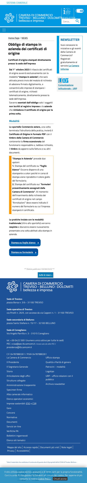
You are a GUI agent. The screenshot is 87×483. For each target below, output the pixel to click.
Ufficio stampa (53, 357)
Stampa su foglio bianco (23, 242)
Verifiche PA (12, 431)
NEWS (25, 38)
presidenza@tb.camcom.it (19, 347)
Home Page (13, 38)
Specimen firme (14, 389)
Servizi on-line (14, 426)
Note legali (66, 447)
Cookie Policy (44, 478)
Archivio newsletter (55, 384)
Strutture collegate (16, 380)
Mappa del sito (14, 447)
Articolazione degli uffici (18, 376)
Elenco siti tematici (16, 440)
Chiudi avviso (60, 478)
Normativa (12, 417)
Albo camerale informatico (19, 394)
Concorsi (11, 412)
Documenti (12, 422)
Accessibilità (23, 450)
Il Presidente (13, 362)
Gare (9, 408)
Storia (10, 371)
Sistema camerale (17, 2)
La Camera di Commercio (19, 357)
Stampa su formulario (22, 252)
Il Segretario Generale (17, 366)
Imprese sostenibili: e (21, 403)
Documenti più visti (49, 447)
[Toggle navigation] (4, 30)
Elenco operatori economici (20, 399)
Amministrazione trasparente (21, 385)
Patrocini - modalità (55, 366)
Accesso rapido (31, 447)
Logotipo (50, 371)
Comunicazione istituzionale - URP (67, 84)
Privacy (10, 450)
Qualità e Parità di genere (58, 362)
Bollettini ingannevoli (17, 435)
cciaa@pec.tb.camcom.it (23, 343)
